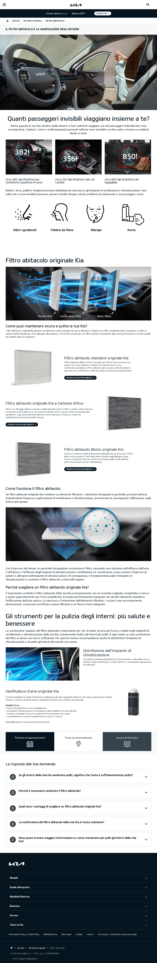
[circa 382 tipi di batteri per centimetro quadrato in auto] (29, 157)
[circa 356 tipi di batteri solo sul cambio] (78, 157)
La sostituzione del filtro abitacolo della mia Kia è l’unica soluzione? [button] (61, 822)
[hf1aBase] (78, 226)
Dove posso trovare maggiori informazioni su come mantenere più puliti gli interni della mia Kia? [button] (77, 839)
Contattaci (101, 13)
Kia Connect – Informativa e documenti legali (117, 934)
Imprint (90, 934)
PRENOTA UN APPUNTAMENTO (79, 378)
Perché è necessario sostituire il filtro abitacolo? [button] (50, 790)
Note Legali (66, 934)
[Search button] (147, 4)
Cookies (79, 934)
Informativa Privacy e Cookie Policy (24, 934)
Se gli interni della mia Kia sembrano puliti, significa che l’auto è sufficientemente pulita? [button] (76, 775)
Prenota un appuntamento (21, 424)
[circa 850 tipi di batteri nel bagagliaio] (128, 157)
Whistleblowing (50, 934)
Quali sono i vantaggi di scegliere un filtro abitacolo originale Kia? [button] (60, 806)
